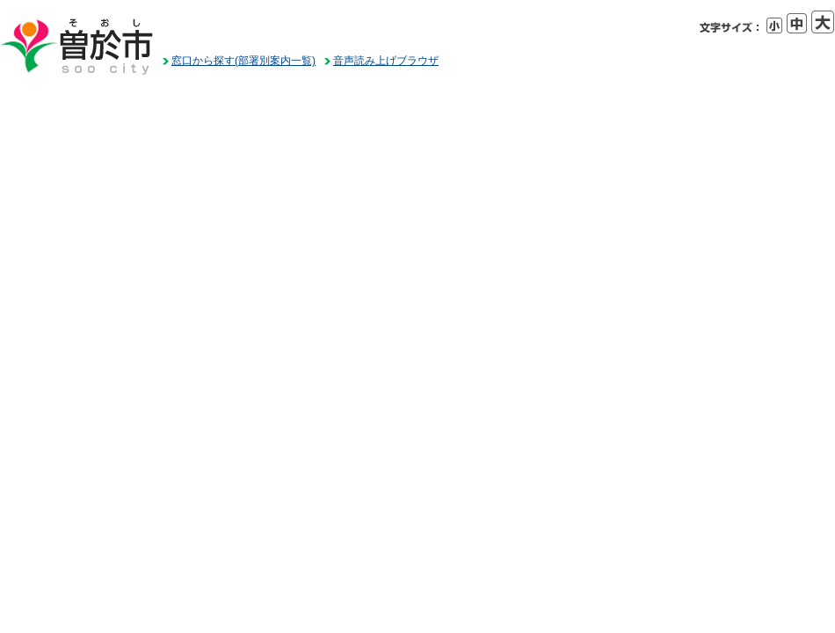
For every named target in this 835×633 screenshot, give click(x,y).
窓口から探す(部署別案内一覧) (243, 61)
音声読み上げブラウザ (386, 61)
